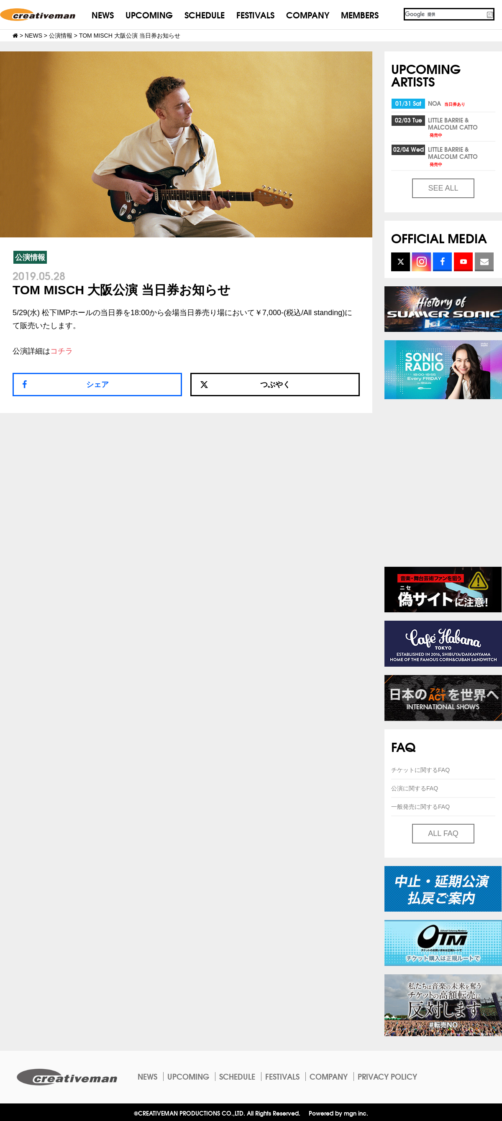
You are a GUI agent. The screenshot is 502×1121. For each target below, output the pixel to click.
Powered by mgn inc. (338, 1113)
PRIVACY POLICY (387, 1076)
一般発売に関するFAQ (420, 806)
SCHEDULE (204, 14)
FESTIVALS (255, 14)
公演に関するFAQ (414, 788)
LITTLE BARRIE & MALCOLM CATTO (453, 126)
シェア (97, 384)
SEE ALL (443, 188)
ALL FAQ (443, 833)
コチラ (61, 351)
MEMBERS (360, 14)
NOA (447, 103)
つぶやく (245, 384)
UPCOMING (149, 14)
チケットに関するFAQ (420, 770)
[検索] (444, 14)
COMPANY (307, 14)
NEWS (103, 14)
